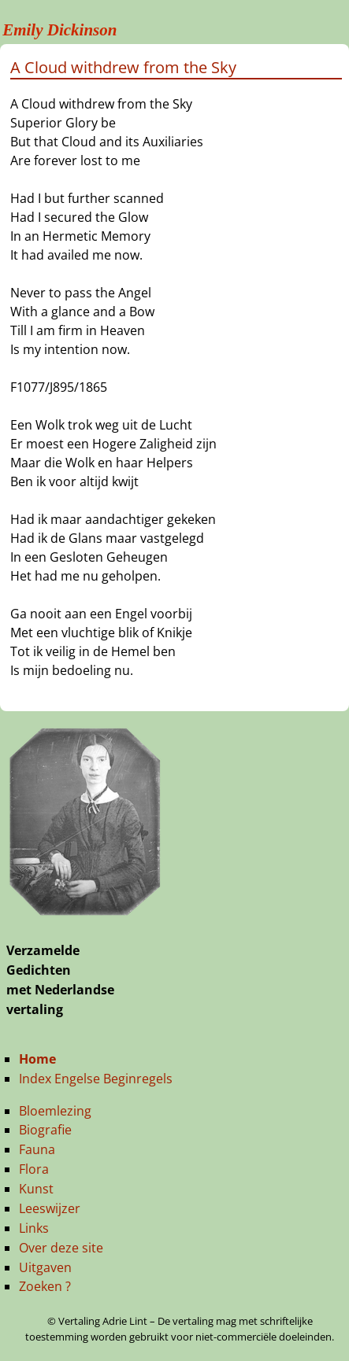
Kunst (36, 1188)
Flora (34, 1169)
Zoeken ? (45, 1286)
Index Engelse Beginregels (96, 1078)
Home (37, 1059)
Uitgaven (45, 1267)
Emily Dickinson (59, 29)
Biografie (45, 1129)
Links (34, 1228)
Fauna (37, 1149)
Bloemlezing (55, 1110)
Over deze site (61, 1247)
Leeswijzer (49, 1208)
